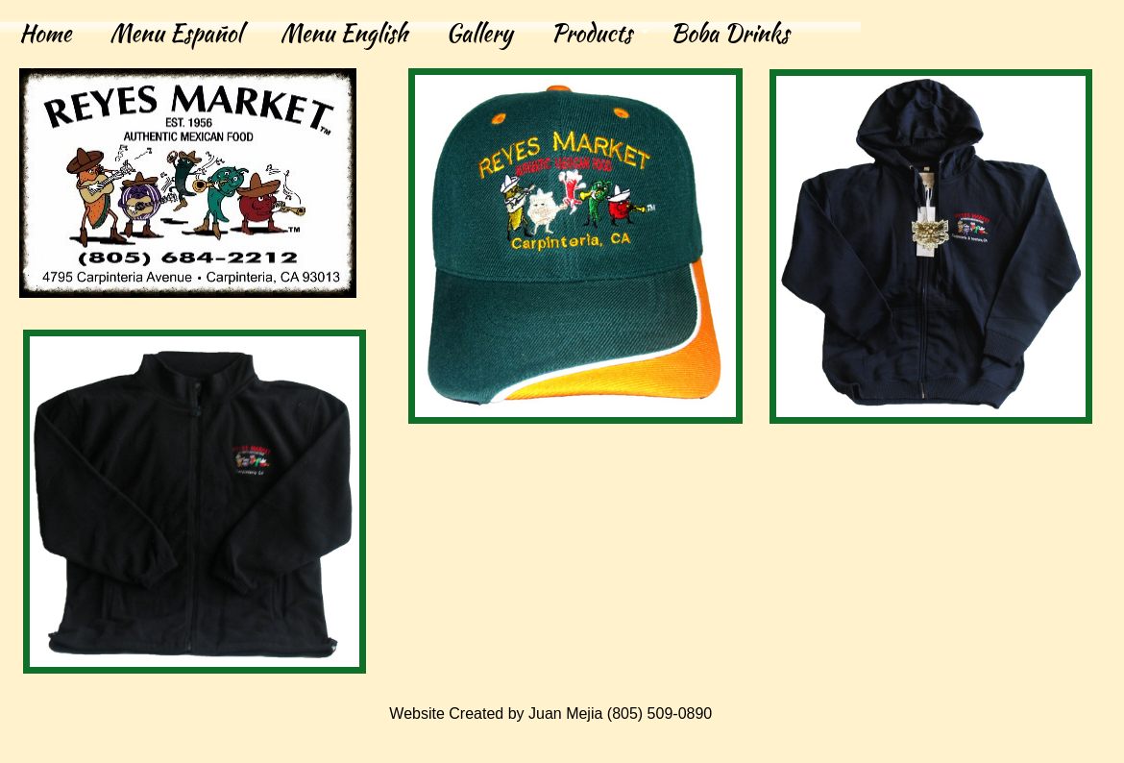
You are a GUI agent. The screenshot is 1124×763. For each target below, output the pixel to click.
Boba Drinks (730, 33)
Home (45, 33)
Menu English (344, 33)
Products (590, 33)
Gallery (479, 33)
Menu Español (176, 33)
